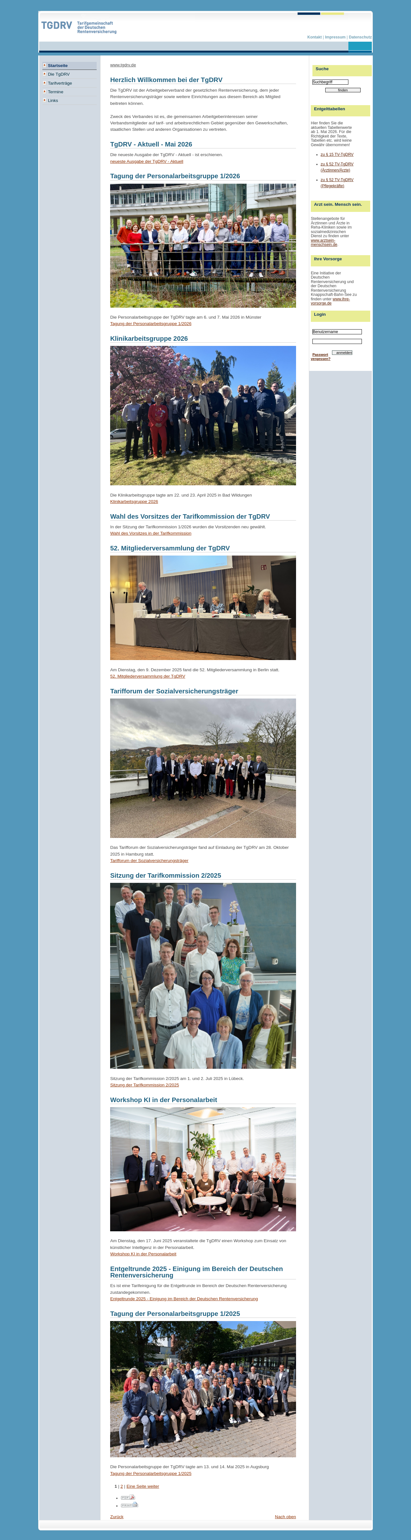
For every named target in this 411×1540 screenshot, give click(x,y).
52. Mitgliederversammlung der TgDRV (147, 676)
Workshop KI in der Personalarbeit (143, 1253)
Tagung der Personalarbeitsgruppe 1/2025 (150, 1473)
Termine (52, 91)
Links (50, 100)
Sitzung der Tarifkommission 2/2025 (144, 1085)
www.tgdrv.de (123, 65)
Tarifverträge (57, 83)
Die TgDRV (56, 74)
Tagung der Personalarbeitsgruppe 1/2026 (150, 323)
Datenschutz (360, 37)
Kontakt (315, 37)
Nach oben (285, 1516)
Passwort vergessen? (320, 357)
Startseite (55, 65)
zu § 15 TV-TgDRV (337, 154)
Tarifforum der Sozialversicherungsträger (149, 860)
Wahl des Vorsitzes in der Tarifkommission (150, 533)
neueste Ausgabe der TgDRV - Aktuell (146, 161)
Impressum (335, 37)
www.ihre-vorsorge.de (330, 301)
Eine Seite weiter (143, 1486)
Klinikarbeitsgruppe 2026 (134, 501)
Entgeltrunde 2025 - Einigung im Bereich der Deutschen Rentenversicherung (184, 1298)
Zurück (116, 1516)
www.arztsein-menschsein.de (324, 242)
